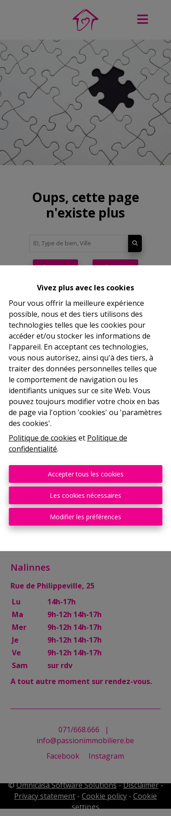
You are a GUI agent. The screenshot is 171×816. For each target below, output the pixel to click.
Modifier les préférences (85, 516)
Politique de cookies (43, 438)
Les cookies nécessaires (85, 495)
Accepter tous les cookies (86, 474)
